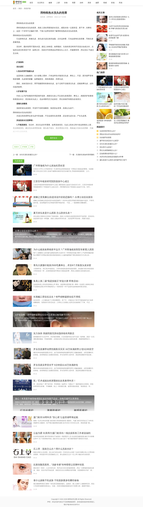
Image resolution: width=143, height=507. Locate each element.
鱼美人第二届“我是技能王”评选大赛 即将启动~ (56, 281)
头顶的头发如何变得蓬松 (85, 155)
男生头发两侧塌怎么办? (108, 150)
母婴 (73, 3)
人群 (58, 3)
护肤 (32, 147)
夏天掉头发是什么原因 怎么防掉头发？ (52, 213)
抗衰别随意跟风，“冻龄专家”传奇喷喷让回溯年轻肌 (58, 464)
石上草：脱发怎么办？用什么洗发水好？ (53, 449)
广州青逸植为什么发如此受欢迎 (49, 165)
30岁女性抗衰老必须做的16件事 (111, 157)
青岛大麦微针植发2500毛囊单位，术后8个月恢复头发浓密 (62, 265)
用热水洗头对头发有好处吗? (110, 134)
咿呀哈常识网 (72, 499)
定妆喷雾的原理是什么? (108, 153)
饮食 (66, 3)
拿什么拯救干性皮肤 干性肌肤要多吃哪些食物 (56, 480)
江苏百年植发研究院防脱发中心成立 (51, 181)
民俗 (120, 3)
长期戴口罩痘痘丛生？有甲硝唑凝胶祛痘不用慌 (56, 297)
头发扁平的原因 (105, 137)
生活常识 (40, 3)
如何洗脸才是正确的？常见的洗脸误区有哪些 (121, 105)
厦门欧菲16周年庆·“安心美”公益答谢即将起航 (55, 417)
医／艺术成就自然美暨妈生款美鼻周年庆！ (54, 380)
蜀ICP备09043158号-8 (71, 504)
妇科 (81, 3)
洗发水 (16, 147)
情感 (105, 3)
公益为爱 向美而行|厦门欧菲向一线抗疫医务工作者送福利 (61, 433)
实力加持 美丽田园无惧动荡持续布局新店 (53, 333)
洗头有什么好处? (106, 147)
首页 (31, 3)
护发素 (24, 147)
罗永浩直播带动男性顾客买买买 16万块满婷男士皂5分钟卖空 (63, 349)
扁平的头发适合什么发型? (109, 141)
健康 (50, 3)
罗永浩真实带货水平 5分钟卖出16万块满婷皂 (55, 365)
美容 (89, 3)
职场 (113, 3)
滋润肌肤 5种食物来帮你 (104, 122)
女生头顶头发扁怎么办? (28, 155)
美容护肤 (27, 8)
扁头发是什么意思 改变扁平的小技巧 (113, 160)
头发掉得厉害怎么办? (108, 131)
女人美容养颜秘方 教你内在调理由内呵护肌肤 (121, 122)
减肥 (97, 3)
